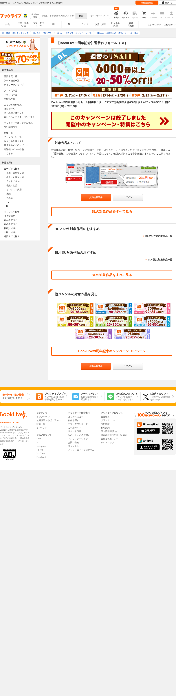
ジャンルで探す (11, 212)
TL (69, 24)
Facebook (41, 457)
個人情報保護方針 (109, 431)
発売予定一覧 (10, 76)
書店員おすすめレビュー (16, 145)
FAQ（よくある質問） (79, 435)
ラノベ (84, 24)
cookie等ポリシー (109, 439)
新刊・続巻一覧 (11, 80)
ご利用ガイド (170, 24)
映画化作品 (9, 98)
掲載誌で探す (10, 228)
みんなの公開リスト (14, 141)
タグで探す (9, 216)
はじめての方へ (155, 24)
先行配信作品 (10, 127)
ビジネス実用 (115, 24)
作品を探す (73, 420)
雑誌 (8, 193)
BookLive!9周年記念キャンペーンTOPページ (112, 351)
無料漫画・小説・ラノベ (48, 420)
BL (53, 24)
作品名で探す (10, 220)
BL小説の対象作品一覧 (160, 259)
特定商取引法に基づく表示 (114, 435)
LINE (38, 438)
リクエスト (73, 446)
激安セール (9, 109)
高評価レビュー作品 (14, 149)
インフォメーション (78, 439)
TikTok (39, 450)
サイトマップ (107, 442)
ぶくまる (8, 153)
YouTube (40, 453)
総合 (8, 24)
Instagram (41, 446)
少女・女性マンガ (38, 24)
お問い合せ (73, 442)
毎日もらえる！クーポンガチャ (19, 117)
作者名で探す (10, 224)
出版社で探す (10, 232)
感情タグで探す (11, 236)
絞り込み (35, 15)
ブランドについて (109, 420)
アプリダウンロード (78, 424)
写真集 (9, 198)
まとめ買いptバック (13, 113)
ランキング (41, 427)
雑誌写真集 (131, 24)
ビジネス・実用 (14, 189)
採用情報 (105, 424)
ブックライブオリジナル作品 (18, 123)
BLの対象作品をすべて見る (111, 211)
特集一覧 (8, 133)
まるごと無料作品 (13, 104)
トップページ (43, 416)
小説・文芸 (100, 24)
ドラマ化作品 (10, 94)
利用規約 (105, 427)
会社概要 (105, 416)
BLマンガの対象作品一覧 (158, 236)
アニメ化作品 (10, 90)
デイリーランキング (14, 84)
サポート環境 (74, 431)
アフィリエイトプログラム (81, 450)
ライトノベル (12, 181)
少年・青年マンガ (23, 24)
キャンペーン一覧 (13, 137)
